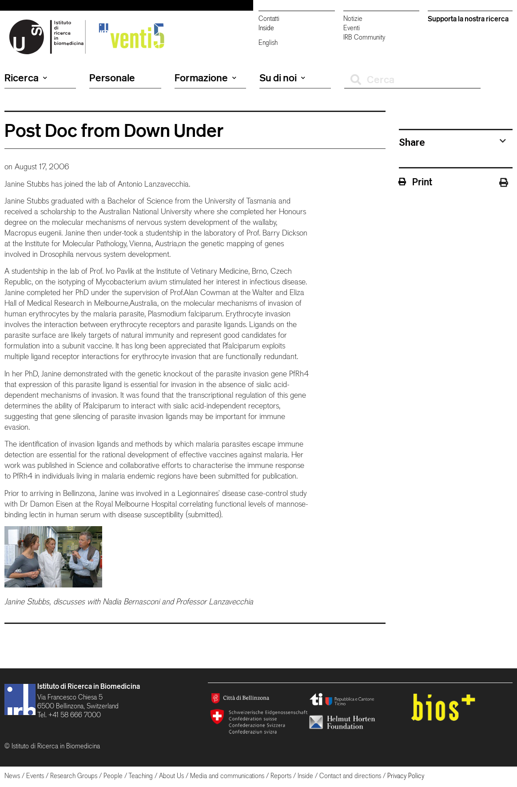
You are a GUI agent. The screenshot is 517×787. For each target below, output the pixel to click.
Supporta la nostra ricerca (468, 18)
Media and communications (227, 775)
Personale (112, 78)
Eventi (351, 28)
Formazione (205, 77)
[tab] (452, 142)
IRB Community (364, 37)
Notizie (352, 18)
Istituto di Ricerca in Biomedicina (88, 686)
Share (412, 142)
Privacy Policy (405, 775)
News (12, 775)
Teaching (140, 775)
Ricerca (25, 77)
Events (35, 775)
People (113, 775)
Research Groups (73, 775)
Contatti (268, 18)
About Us (171, 775)
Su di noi (282, 77)
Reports (280, 775)
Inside (266, 28)
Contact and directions (350, 775)
